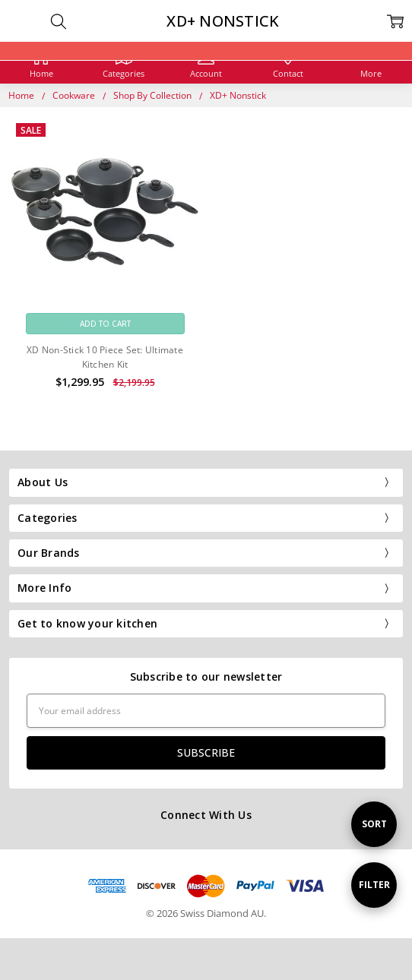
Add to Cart (105, 323)
